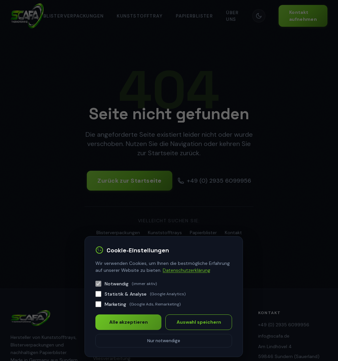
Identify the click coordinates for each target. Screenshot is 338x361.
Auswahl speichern (199, 322)
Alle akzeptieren (128, 322)
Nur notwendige (163, 340)
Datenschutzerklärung (186, 270)
